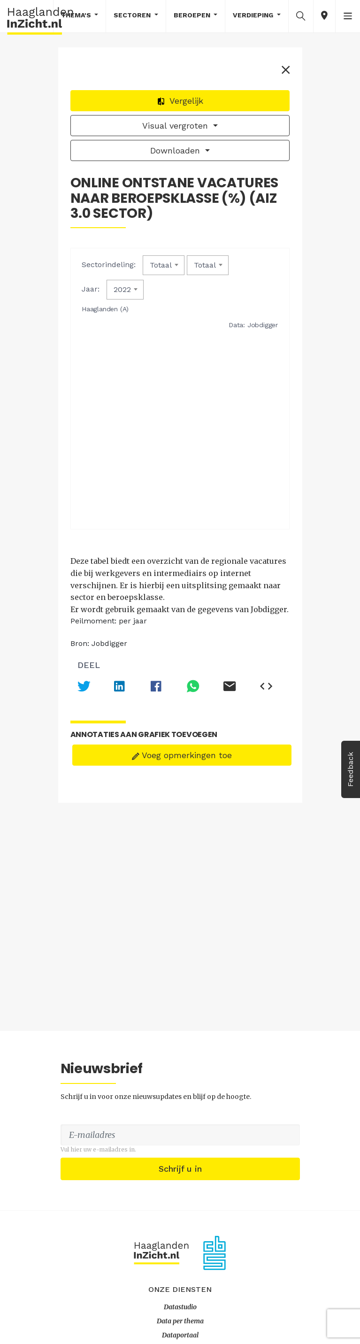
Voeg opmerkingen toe (182, 771)
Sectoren (133, 15)
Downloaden (176, 152)
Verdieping (254, 15)
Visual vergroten (176, 127)
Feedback (350, 769)
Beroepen (193, 15)
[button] (300, 15)
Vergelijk (180, 103)
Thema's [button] (77, 15)
